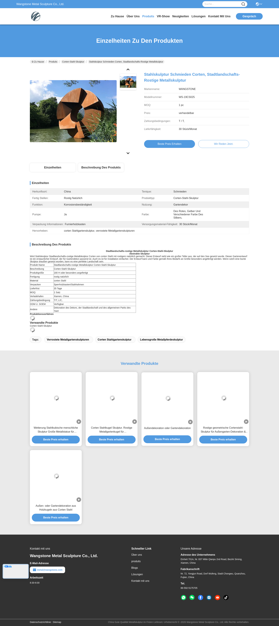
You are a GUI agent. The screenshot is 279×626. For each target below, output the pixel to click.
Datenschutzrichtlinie (40, 622)
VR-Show (163, 16)
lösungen (199, 16)
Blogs (134, 567)
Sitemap (57, 622)
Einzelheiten (52, 167)
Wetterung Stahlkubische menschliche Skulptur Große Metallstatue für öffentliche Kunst (56, 430)
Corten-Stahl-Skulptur (73, 61)
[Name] (243, 4)
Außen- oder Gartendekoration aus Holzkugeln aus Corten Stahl (56, 507)
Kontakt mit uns (140, 580)
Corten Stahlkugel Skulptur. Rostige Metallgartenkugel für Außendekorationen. (111, 430)
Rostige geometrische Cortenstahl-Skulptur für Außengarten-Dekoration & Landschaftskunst (223, 430)
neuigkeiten (180, 16)
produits (148, 16)
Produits (53, 61)
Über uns (133, 16)
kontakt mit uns (219, 16)
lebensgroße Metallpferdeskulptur (161, 339)
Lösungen (137, 574)
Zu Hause (117, 16)
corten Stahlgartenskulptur (115, 339)
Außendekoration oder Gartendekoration (167, 428)
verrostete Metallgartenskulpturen (68, 339)
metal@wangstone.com (47, 570)
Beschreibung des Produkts (101, 167)
